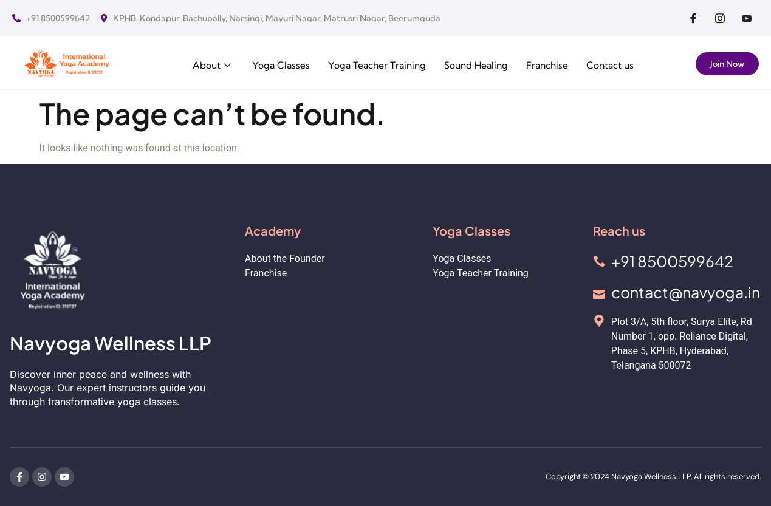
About (206, 64)
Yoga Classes (274, 64)
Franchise (549, 64)
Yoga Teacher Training (373, 64)
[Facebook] (693, 18)
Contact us (210, 78)
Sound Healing (475, 64)
